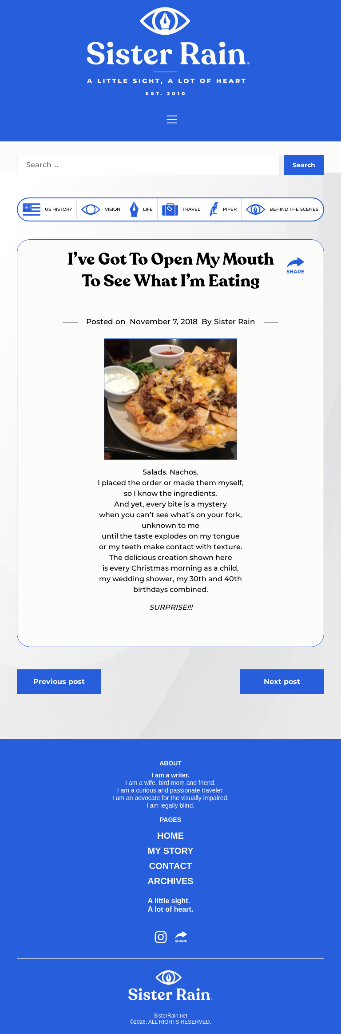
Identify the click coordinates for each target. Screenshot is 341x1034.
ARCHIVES (170, 881)
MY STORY (171, 851)
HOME (170, 836)
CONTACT (170, 866)
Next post (282, 681)
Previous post (59, 681)
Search (304, 165)
